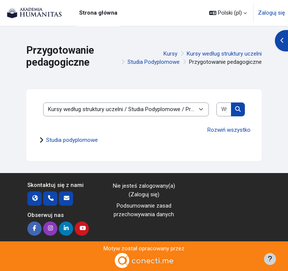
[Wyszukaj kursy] (224, 109)
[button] (228, 13)
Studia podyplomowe (72, 140)
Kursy (170, 53)
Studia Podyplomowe (154, 62)
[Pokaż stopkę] (270, 259)
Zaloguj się (271, 12)
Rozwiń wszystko (228, 129)
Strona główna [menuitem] (98, 12)
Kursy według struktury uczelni (224, 53)
